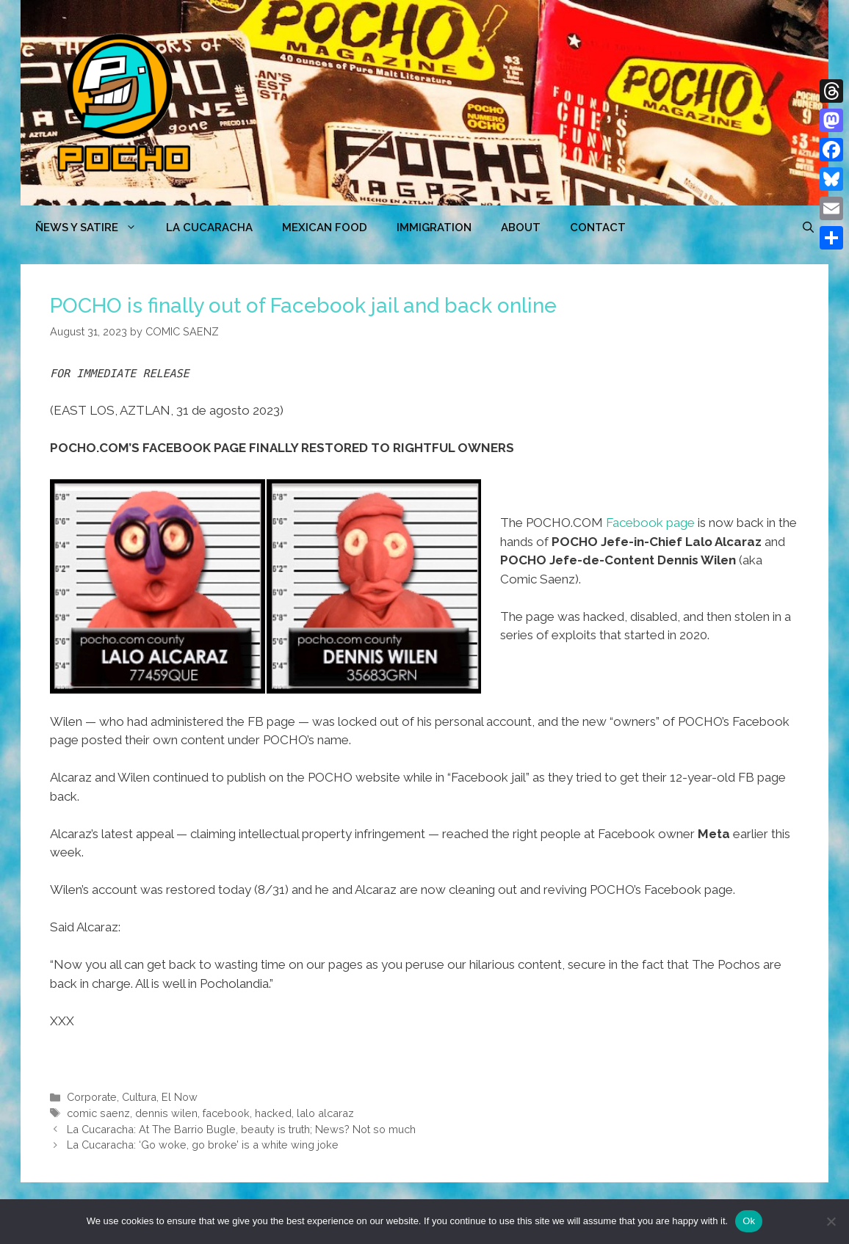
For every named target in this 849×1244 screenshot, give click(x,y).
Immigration (434, 227)
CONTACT (598, 227)
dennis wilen (166, 1113)
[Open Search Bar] (808, 227)
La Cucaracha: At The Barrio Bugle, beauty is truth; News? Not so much (241, 1129)
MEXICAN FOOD (324, 227)
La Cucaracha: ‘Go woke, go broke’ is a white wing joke (203, 1144)
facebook (226, 1113)
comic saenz (98, 1113)
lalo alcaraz (325, 1113)
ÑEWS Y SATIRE (93, 227)
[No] (830, 1221)
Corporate (92, 1097)
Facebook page (650, 522)
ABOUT (521, 227)
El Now (180, 1097)
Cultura (139, 1097)
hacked (273, 1113)
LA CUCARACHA (209, 227)
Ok (749, 1220)
